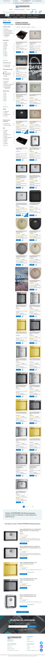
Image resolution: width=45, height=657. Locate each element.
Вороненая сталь (7, 134)
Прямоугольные (7, 114)
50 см (5, 97)
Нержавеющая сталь (8, 137)
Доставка (29, 638)
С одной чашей (7, 66)
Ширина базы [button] (6, 91)
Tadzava (6, 54)
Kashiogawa (7, 58)
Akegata (6, 42)
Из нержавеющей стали (9, 33)
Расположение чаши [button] (7, 69)
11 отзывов (37, 416)
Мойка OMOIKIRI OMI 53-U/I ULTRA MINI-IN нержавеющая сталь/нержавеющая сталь (30, 530)
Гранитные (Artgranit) (8, 30)
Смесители (12, 15)
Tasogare (6, 55)
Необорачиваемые (8, 73)
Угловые (6, 115)
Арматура (9, 17)
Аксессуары (15, 17)
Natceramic (6, 29)
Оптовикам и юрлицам (19, 9)
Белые (6, 131)
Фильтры (24, 15)
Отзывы (28, 9)
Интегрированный (8, 85)
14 (32, 506)
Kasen (6, 57)
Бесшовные (7, 81)
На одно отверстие (8, 125)
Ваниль (6, 133)
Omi (5, 51)
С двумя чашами (7, 65)
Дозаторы (30, 15)
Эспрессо (6, 143)
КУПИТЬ (18, 105)
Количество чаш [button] (7, 62)
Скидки (28, 648)
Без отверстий (7, 123)
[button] (26, 1)
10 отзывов (37, 284)
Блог (28, 645)
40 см (5, 94)
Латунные (6, 37)
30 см (5, 93)
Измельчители (36, 15)
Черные (6, 140)
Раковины (18, 15)
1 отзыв (36, 152)
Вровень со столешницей (9, 84)
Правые (6, 76)
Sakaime (6, 52)
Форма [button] (4, 109)
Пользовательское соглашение (13, 650)
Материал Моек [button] (6, 26)
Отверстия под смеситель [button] (6, 121)
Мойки (7, 15)
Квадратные (7, 111)
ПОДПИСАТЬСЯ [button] (32, 626)
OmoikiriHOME (22, 17)
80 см (5, 100)
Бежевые (6, 130)
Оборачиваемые (7, 74)
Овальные (6, 117)
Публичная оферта (11, 648)
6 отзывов (36, 259)
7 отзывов (23, 234)
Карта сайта (10, 647)
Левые (6, 71)
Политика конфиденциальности (33, 650)
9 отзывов (36, 234)
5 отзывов (23, 443)
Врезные (6, 82)
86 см (5, 103)
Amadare (6, 45)
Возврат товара (30, 641)
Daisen (6, 48)
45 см (5, 96)
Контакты (34, 9)
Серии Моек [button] (6, 40)
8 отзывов (36, 443)
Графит (6, 136)
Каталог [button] (11, 9)
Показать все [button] (5, 60)
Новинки (29, 647)
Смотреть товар (23, 543)
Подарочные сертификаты (32, 17)
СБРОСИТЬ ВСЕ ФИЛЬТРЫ (9, 24)
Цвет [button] (4, 128)
